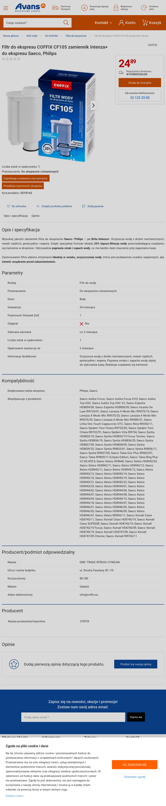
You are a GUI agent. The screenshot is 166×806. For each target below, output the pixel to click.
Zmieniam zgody (134, 777)
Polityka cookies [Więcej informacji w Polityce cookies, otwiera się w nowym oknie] (14, 795)
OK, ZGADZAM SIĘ (134, 765)
